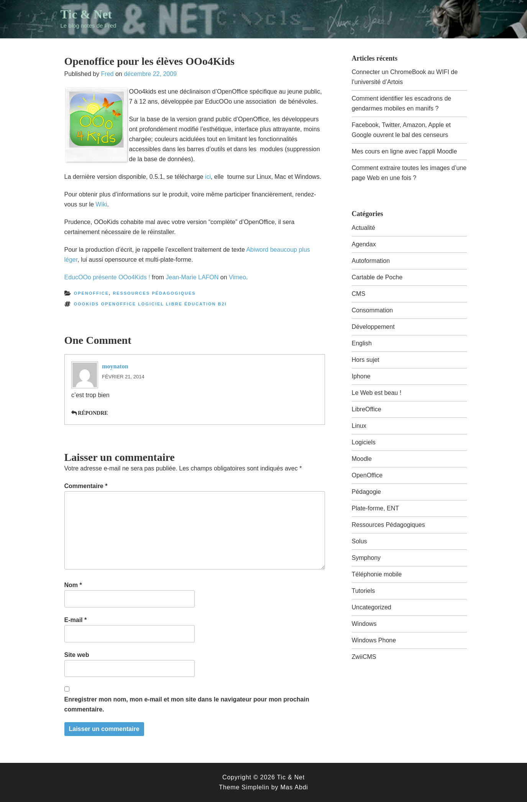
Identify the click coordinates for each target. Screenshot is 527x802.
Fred (107, 74)
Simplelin (255, 787)
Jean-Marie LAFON (192, 277)
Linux (359, 425)
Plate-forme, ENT (375, 508)
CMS (359, 293)
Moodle (362, 458)
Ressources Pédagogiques (154, 293)
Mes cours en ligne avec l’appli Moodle (404, 151)
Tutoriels (363, 590)
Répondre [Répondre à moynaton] (93, 413)
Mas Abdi (294, 787)
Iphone (361, 376)
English (362, 343)
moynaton (115, 366)
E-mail (75, 620)
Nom (73, 585)
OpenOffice (91, 293)
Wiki (101, 204)
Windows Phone (374, 640)
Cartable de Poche (377, 277)
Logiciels (364, 442)
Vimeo (237, 277)
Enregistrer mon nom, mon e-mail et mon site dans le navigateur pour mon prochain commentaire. (186, 704)
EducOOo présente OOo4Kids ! (107, 277)
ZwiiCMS (364, 656)
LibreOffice (366, 409)
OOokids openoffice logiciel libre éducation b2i (150, 304)
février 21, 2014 (123, 377)
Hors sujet (365, 359)
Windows (364, 623)
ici (208, 176)
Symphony (366, 557)
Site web (76, 655)
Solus (359, 541)
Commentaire (86, 486)
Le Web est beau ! (377, 392)
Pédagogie (366, 491)
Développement (373, 326)
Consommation (372, 310)
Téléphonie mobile (377, 574)
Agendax (364, 244)
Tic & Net (86, 14)
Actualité (363, 227)
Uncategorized (371, 607)
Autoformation (371, 260)
